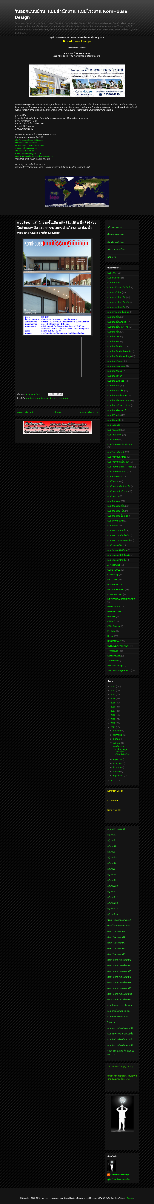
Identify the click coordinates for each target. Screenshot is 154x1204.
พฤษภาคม (118, 759)
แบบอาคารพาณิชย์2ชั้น (118, 535)
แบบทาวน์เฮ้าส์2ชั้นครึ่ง (118, 302)
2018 (113, 715)
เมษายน (117, 743)
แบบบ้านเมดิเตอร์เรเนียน (118, 405)
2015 (113, 703)
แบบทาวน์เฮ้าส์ (114, 292)
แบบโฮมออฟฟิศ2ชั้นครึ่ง (118, 555)
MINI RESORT (114, 611)
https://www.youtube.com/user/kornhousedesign (33, 156)
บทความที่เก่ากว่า (89, 412)
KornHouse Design (119, 1174)
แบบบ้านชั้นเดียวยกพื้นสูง (119, 356)
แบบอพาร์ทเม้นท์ (115, 521)
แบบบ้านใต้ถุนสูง (115, 361)
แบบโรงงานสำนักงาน (46, 398)
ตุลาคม (116, 771)
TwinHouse (112, 660)
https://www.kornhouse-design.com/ (29, 140)
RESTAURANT (114, 641)
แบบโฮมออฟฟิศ (114, 545)
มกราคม (117, 730)
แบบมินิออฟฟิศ (114, 420)
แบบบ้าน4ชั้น (113, 336)
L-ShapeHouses (114, 594)
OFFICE (111, 621)
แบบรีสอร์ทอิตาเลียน (116, 471)
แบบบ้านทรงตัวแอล (116, 366)
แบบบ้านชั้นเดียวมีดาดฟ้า (119, 351)
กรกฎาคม (118, 763)
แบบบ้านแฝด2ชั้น (115, 390)
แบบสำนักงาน (113, 501)
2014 (113, 698)
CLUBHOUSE (113, 570)
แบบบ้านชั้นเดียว (115, 346)
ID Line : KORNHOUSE (24, 151)
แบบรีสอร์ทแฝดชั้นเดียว (118, 462)
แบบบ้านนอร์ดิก (114, 376)
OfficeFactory (62, 398)
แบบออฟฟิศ (112, 525)
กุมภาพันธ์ (118, 735)
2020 (113, 723)
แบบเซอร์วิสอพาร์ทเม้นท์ (118, 287)
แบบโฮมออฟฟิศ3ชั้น (116, 560)
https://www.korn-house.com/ (26, 142)
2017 (113, 711)
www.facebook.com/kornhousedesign (29, 145)
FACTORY (112, 579)
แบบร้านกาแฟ (114, 430)
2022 (113, 780)
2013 (113, 694)
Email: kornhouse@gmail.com (28, 153)
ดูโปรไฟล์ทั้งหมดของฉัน (118, 1179)
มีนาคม (116, 739)
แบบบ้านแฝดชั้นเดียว (117, 395)
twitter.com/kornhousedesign (26, 148)
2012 (113, 690)
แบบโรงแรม (113, 496)
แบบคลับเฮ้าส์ (113, 282)
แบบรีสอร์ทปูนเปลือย (116, 457)
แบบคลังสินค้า (114, 278)
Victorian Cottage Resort (118, 670)
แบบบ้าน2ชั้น (113, 317)
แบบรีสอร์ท (112, 439)
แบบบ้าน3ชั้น (113, 332)
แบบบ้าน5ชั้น (113, 341)
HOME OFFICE (114, 584)
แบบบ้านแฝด (113, 385)
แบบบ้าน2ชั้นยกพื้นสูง (117, 322)
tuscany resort (114, 656)
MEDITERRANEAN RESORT (121, 599)
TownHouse (112, 651)
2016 (113, 707)
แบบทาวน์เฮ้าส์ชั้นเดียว (118, 312)
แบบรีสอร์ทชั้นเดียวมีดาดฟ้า (120, 444)
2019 (113, 719)
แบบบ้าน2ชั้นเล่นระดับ (117, 327)
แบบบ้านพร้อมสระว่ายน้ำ (119, 400)
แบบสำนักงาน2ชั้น (116, 506)
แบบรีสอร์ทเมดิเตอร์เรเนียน (120, 467)
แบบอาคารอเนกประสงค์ (118, 540)
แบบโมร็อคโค (113, 425)
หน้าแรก (57, 412)
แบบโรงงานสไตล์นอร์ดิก (118, 486)
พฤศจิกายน (118, 775)
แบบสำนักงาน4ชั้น (116, 511)
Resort (110, 636)
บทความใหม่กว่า (25, 412)
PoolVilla (111, 631)
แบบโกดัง (111, 273)
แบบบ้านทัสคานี (114, 371)
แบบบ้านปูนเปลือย (115, 381)
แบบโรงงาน (31, 398)
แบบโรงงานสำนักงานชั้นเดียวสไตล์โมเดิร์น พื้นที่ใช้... (121, 750)
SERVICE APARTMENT (118, 646)
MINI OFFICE (113, 606)
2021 (113, 727)
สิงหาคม (117, 767)
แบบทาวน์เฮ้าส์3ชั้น (116, 307)
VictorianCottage (115, 665)
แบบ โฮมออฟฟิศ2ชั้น (117, 550)
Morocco (111, 616)
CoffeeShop (113, 574)
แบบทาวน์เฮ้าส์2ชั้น (116, 297)
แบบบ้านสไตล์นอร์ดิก (117, 410)
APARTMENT (113, 565)
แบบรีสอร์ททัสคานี (116, 452)
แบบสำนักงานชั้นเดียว (117, 516)
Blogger (130, 1198)
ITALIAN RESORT (116, 589)
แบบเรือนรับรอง (114, 476)
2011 (113, 686)
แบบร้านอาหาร (114, 435)
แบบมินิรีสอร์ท (114, 415)
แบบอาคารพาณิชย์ (116, 530)
